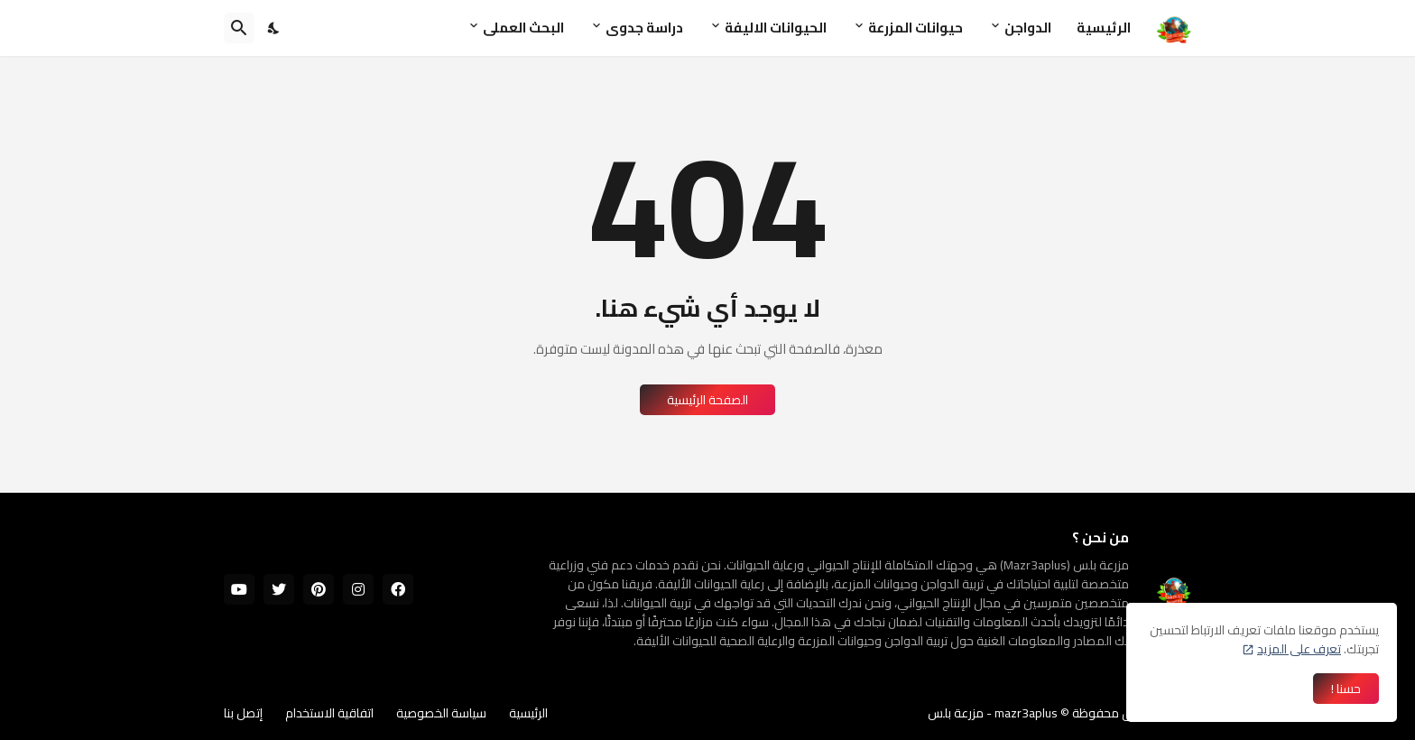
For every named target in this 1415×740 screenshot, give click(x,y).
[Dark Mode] (274, 28)
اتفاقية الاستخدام (329, 713)
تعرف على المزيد (1299, 649)
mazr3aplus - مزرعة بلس (993, 713)
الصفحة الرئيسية (707, 400)
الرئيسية (1104, 27)
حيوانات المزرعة (915, 27)
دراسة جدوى (644, 27)
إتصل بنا (243, 713)
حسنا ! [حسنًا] (1346, 688)
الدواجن (1027, 27)
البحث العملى (523, 27)
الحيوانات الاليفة (776, 27)
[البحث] (239, 28)
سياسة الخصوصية (441, 713)
